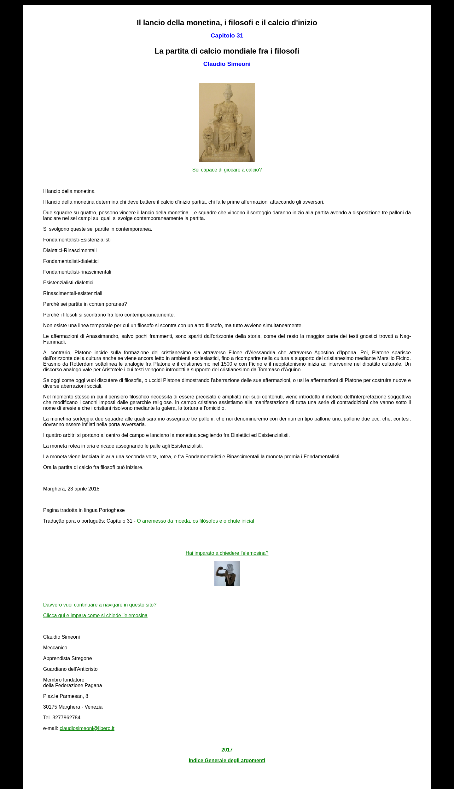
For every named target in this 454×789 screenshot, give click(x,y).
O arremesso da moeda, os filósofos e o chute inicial (195, 521)
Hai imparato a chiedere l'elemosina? (227, 553)
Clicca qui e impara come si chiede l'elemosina (95, 615)
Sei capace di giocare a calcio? (227, 169)
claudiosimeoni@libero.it (87, 728)
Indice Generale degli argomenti (227, 760)
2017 (227, 749)
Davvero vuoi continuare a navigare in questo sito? (99, 604)
